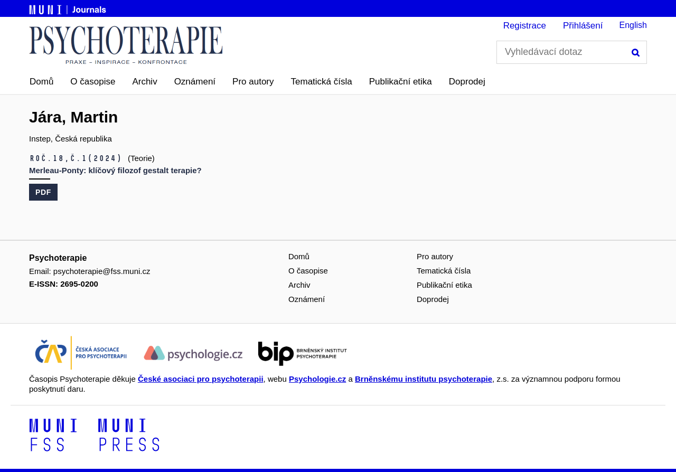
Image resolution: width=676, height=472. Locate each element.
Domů (41, 82)
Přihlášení (583, 26)
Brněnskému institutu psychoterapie (423, 378)
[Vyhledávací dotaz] (571, 52)
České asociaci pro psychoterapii (201, 378)
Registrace (524, 26)
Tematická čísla (321, 82)
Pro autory (253, 82)
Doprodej (467, 82)
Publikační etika (400, 82)
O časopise (92, 82)
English (633, 25)
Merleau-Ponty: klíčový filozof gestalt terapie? (115, 170)
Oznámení (194, 82)
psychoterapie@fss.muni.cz (102, 271)
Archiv (144, 82)
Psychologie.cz (317, 378)
